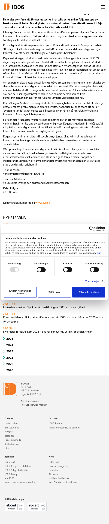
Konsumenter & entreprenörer (20, 482)
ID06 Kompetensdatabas (18, 466)
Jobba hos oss (12, 443)
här (99, 253)
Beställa (53, 470)
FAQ (7, 448)
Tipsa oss (9, 435)
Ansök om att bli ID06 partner (64, 427)
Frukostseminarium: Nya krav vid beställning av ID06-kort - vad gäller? (44, 307)
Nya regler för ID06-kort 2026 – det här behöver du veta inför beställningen (47, 331)
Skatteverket (12, 427)
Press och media (13, 439)
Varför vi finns (12, 423)
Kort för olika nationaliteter (63, 482)
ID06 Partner (56, 423)
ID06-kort (10, 461)
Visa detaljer (92, 281)
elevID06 (9, 478)
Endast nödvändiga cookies (20, 292)
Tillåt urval (55, 292)
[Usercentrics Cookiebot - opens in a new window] (91, 228)
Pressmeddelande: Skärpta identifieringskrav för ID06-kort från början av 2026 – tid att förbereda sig (54, 319)
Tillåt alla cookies (89, 292)
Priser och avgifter (58, 466)
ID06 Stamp (11, 474)
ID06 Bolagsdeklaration (17, 470)
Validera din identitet (59, 478)
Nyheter (9, 431)
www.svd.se (42, 202)
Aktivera (53, 474)
